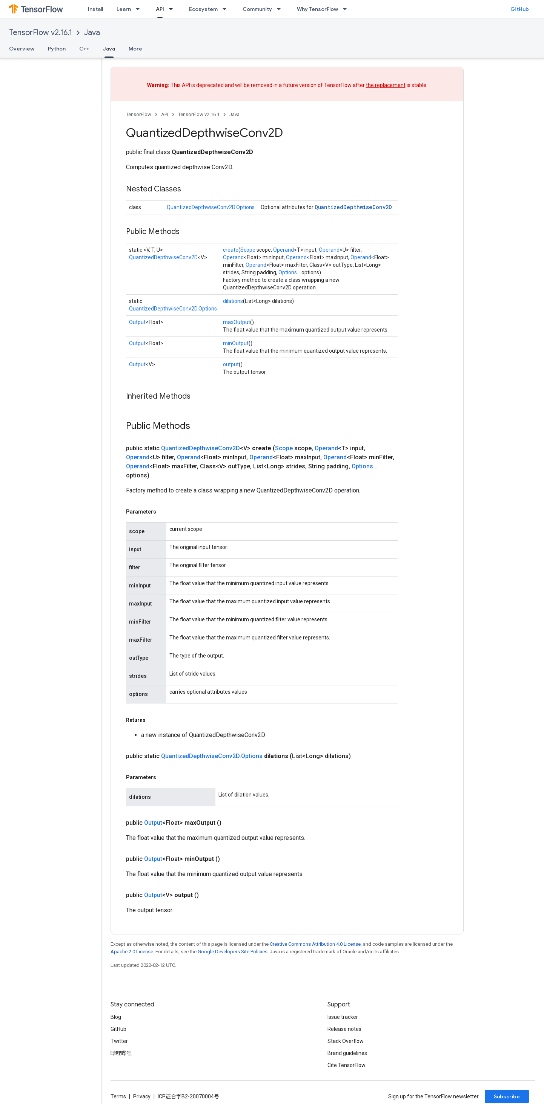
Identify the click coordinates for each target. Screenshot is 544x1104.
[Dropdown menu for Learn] (140, 9)
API (164, 114)
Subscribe (507, 1096)
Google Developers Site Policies (232, 951)
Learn (124, 9)
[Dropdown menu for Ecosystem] (227, 9)
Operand (283, 250)
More (135, 48)
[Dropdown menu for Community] (281, 9)
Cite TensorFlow (346, 1065)
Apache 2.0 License (132, 951)
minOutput (236, 343)
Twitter (119, 1041)
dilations (233, 301)
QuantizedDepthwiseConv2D (353, 207)
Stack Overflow (345, 1041)
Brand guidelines (347, 1053)
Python (57, 48)
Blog (116, 1017)
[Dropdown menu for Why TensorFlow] (347, 9)
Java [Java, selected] (109, 48)
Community (257, 9)
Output (137, 322)
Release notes (344, 1029)
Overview (21, 48)
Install (95, 9)
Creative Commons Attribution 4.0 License (315, 944)
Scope (247, 250)
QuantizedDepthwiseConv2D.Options (211, 207)
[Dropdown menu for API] (173, 9)
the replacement (386, 85)
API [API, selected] (160, 9)
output (231, 364)
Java (92, 32)
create (230, 250)
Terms (118, 1096)
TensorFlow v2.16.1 (40, 32)
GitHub (519, 9)
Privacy (142, 1096)
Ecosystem (203, 9)
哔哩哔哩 (121, 1053)
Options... (289, 272)
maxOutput (236, 322)
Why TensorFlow (317, 9)
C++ (84, 48)
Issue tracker (342, 1017)
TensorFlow (138, 114)
